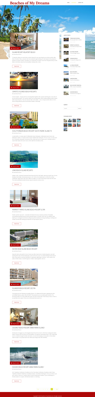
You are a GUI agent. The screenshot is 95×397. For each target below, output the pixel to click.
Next (57, 386)
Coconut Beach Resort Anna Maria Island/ (28, 325)
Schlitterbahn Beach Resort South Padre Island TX (32, 130)
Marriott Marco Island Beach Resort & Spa (28, 208)
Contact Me (80, 2)
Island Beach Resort (17, 54)
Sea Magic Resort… (74, 51)
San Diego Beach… (74, 92)
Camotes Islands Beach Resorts (24, 91)
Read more (17, 66)
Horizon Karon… (74, 78)
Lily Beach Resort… (74, 65)
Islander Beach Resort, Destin (23, 286)
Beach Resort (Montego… (76, 85)
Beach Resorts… (74, 72)
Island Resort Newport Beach (23, 52)
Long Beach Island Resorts (22, 169)
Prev (38, 386)
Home (68, 2)
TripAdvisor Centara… (75, 38)
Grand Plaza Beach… (75, 45)
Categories (73, 2)
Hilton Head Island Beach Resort (24, 247)
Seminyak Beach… (74, 58)
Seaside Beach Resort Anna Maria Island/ (28, 364)
